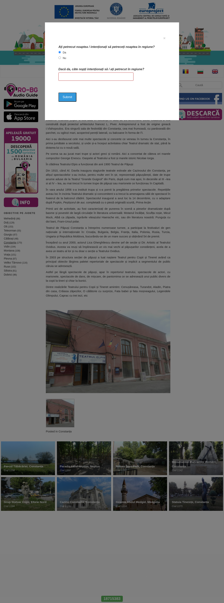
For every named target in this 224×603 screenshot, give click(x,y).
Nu (64, 58)
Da (64, 52)
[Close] (164, 38)
